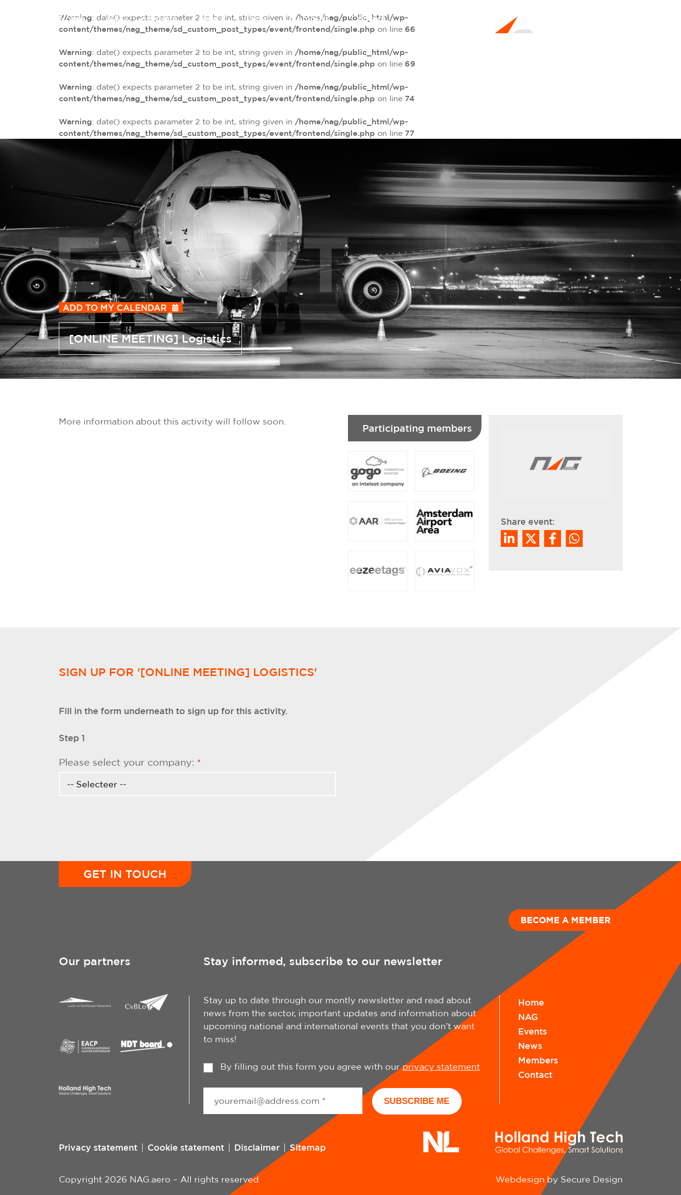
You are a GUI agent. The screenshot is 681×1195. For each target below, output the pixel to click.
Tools (255, 18)
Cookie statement (185, 1147)
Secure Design (592, 1178)
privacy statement (441, 1066)
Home (72, 18)
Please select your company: (130, 762)
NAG (116, 18)
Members (309, 18)
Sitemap (308, 1147)
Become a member (566, 920)
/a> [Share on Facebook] (553, 538)
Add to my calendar (115, 307)
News (211, 18)
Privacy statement (98, 1147)
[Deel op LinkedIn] (509, 538)
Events (162, 18)
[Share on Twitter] (530, 538)
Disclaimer (257, 1147)
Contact (368, 18)
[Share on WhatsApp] (574, 538)
